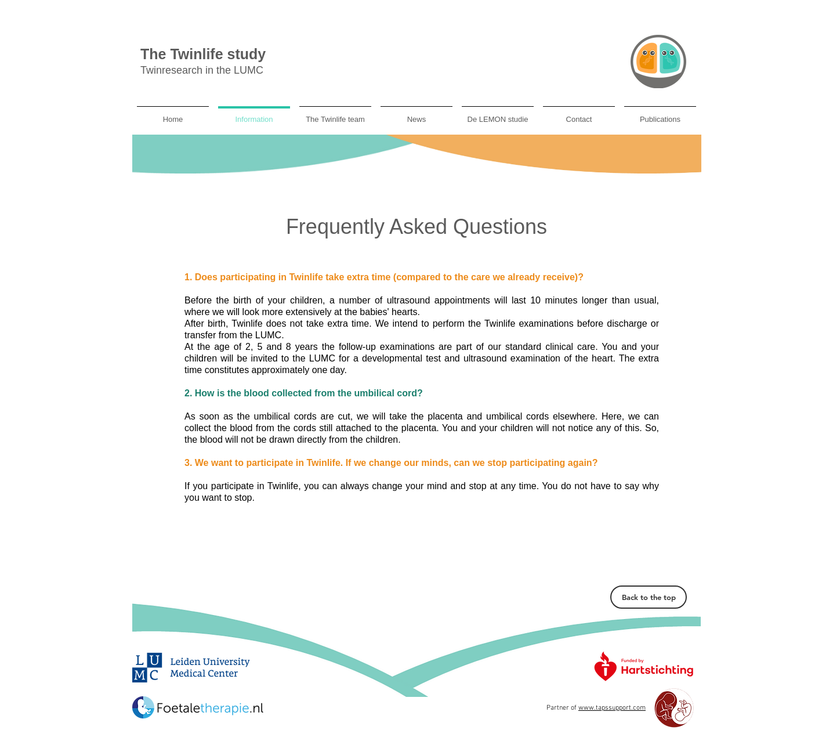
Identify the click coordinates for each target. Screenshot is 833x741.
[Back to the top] (648, 597)
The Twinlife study (203, 54)
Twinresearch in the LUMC (201, 70)
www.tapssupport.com (612, 708)
